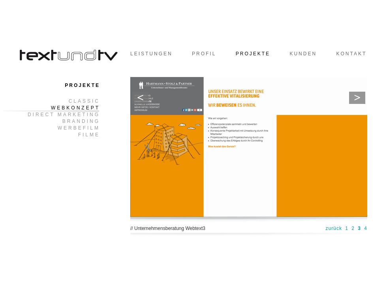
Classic (84, 101)
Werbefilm (79, 128)
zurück (334, 228)
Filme (89, 134)
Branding (81, 121)
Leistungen (151, 53)
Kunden (303, 53)
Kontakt (351, 53)
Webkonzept (75, 108)
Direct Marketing (64, 114)
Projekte (253, 53)
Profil (204, 53)
